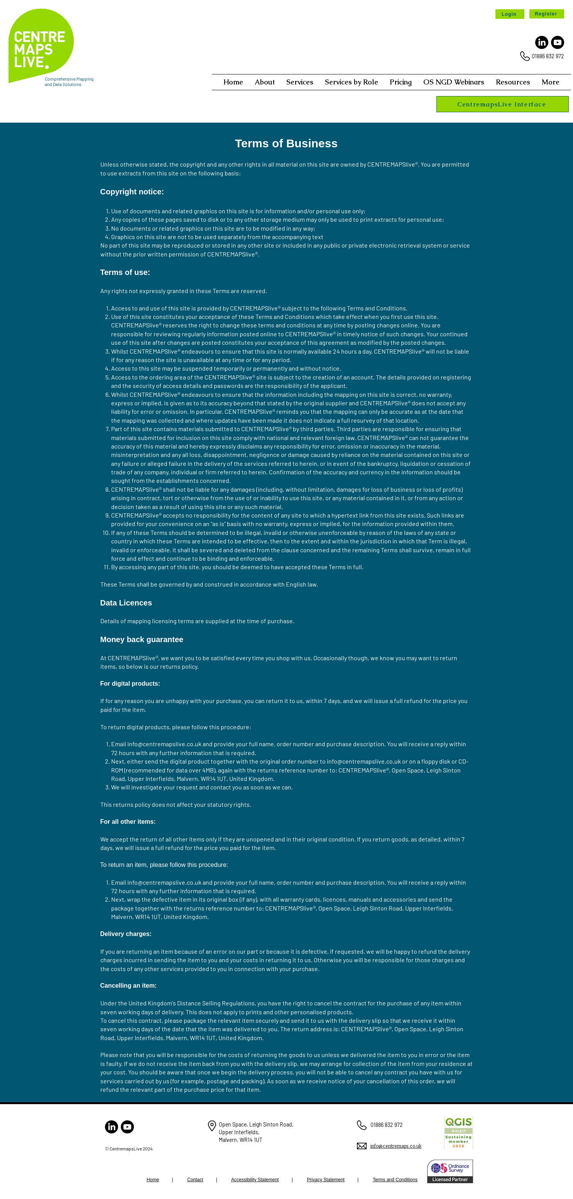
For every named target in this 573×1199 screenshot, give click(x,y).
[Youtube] (557, 42)
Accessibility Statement (255, 1179)
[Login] (509, 14)
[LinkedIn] (541, 42)
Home (153, 1179)
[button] (265, 82)
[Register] (546, 14)
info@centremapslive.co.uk (164, 743)
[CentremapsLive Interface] (502, 104)
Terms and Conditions (395, 1179)
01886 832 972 (548, 56)
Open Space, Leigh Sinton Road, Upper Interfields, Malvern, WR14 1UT (256, 1132)
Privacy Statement (326, 1179)
